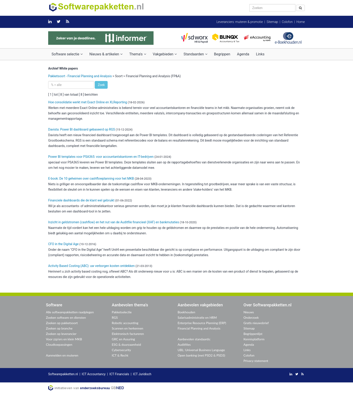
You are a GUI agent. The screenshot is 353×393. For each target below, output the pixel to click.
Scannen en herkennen (127, 328)
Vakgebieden (165, 54)
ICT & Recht (120, 355)
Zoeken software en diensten (66, 317)
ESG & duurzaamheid (126, 344)
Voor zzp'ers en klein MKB (64, 339)
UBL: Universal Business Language (201, 350)
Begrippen (222, 54)
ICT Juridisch (142, 374)
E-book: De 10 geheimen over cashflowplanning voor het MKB (91, 178)
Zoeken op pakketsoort (62, 323)
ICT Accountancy (93, 374)
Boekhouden (186, 312)
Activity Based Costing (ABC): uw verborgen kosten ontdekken (91, 266)
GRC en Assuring (123, 339)
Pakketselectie (122, 312)
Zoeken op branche (59, 328)
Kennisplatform (254, 339)
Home (300, 22)
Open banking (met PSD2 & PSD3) (201, 355)
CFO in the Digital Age (63, 244)
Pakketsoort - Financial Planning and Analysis (80, 76)
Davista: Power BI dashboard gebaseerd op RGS (81, 129)
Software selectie (67, 54)
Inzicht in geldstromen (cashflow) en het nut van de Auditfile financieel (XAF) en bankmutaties (113, 222)
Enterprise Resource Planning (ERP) (202, 323)
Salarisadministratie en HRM (197, 317)
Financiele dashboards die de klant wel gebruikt (81, 200)
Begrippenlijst (253, 334)
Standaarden (195, 54)
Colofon (287, 22)
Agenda (243, 54)
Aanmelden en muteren (62, 355)
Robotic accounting (125, 323)
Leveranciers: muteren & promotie (239, 22)
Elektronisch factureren (128, 334)
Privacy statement (256, 361)
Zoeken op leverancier (61, 334)
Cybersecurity (121, 350)
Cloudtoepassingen (59, 344)
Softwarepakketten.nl (63, 374)
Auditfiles (184, 344)
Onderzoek (251, 317)
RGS (115, 317)
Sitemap (272, 22)
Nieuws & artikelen (105, 54)
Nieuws (249, 312)
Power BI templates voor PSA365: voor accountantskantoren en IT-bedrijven (101, 156)
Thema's (137, 54)
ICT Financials (119, 374)
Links (260, 54)
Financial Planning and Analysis (199, 328)
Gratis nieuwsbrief (256, 323)
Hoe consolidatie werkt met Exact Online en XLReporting (87, 102)
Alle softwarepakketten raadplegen (70, 312)
